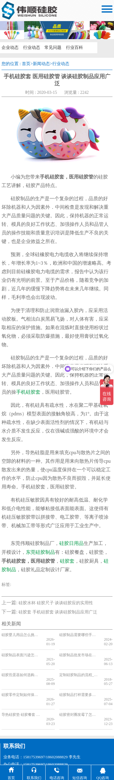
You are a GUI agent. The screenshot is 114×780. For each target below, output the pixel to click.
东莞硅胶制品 (40, 552)
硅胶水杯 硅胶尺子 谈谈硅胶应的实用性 (56, 603)
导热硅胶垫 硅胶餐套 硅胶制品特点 (21, 696)
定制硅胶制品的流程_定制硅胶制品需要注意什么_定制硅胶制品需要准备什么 (79, 666)
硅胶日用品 (71, 543)
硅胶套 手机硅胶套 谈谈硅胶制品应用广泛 (58, 612)
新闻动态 (41, 63)
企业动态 (9, 47)
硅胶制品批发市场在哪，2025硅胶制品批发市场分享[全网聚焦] (79, 650)
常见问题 (52, 47)
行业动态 (31, 47)
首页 (26, 63)
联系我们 (14, 723)
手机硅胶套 (28, 392)
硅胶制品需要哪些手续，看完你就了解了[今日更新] (79, 635)
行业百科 (73, 47)
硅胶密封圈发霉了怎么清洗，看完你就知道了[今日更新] (79, 696)
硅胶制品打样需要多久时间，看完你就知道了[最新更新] (79, 681)
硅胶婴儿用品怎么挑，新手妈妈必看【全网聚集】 (21, 635)
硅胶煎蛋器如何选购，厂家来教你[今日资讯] (21, 666)
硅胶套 (67, 561)
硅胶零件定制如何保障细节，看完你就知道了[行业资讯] (21, 681)
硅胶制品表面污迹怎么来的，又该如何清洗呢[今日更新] (21, 650)
